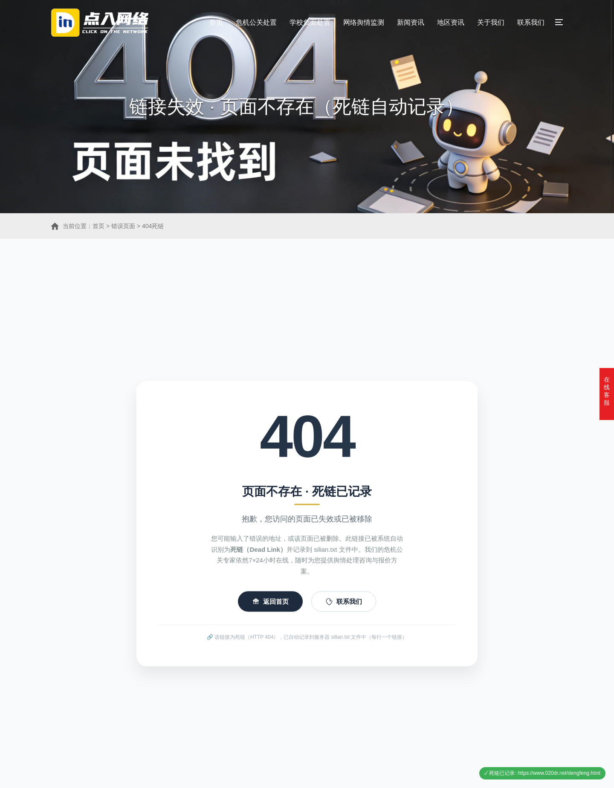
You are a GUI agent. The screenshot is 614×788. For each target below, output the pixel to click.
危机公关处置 (256, 22)
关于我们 (490, 22)
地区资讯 (450, 22)
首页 (216, 22)
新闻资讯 (410, 22)
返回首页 (270, 610)
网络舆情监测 (363, 22)
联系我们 (530, 22)
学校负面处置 (310, 22)
